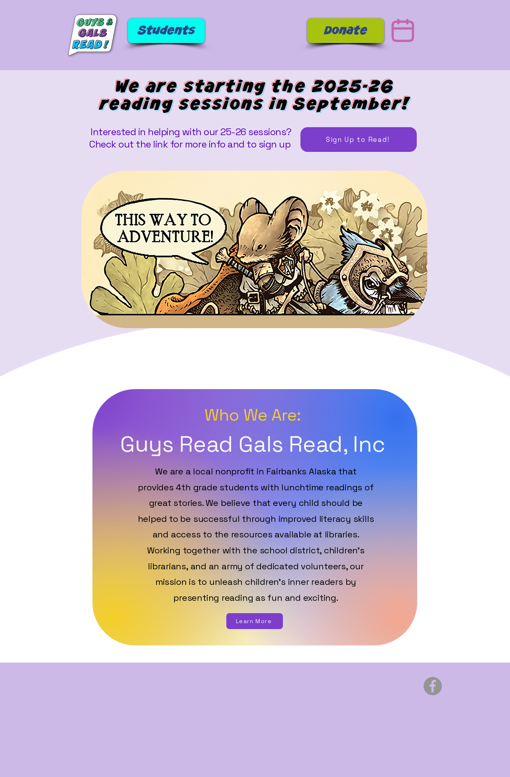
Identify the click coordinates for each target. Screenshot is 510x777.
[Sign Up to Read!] (358, 139)
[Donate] (345, 30)
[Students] (166, 30)
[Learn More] (254, 621)
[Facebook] (433, 686)
